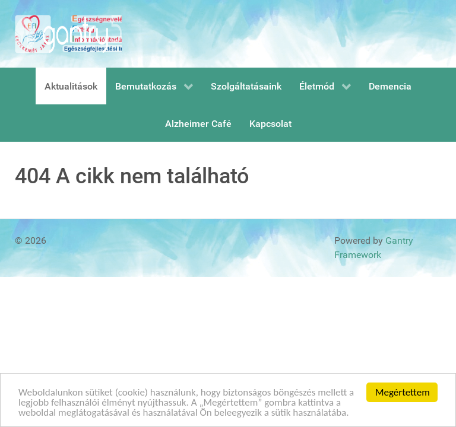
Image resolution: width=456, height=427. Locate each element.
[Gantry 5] (68, 34)
